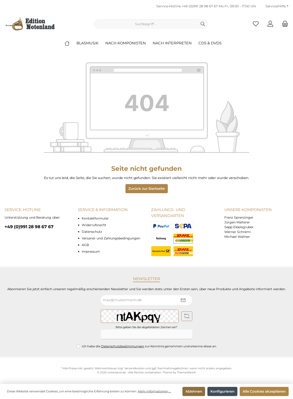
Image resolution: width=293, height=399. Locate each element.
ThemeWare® (186, 372)
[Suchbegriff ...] (146, 24)
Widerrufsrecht (94, 225)
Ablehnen (193, 391)
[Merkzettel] (256, 24)
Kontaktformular (95, 218)
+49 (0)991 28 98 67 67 (200, 6)
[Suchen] (203, 24)
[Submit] (183, 300)
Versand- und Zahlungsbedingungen (111, 238)
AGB (85, 245)
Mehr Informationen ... (154, 391)
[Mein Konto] (270, 24)
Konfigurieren (222, 391)
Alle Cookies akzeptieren (264, 391)
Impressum (91, 251)
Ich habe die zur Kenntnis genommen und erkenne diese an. (149, 346)
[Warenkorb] (283, 24)
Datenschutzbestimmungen (122, 346)
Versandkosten (134, 368)
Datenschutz (92, 232)
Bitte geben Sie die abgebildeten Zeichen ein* (146, 327)
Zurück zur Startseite (146, 188)
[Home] (70, 43)
